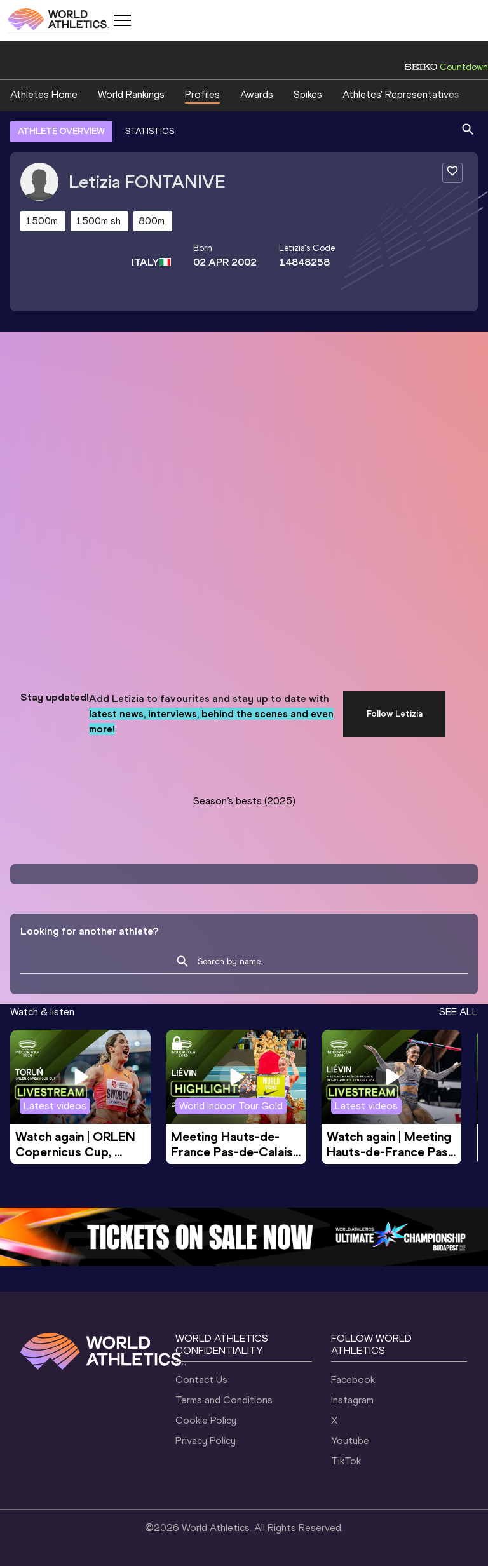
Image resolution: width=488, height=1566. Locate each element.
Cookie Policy (205, 1420)
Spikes (308, 94)
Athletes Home (44, 94)
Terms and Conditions (224, 1400)
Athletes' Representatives (400, 94)
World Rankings (131, 94)
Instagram (352, 1400)
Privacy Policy (205, 1440)
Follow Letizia (395, 713)
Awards (256, 94)
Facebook (353, 1380)
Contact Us (201, 1380)
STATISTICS (149, 131)
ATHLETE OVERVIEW (61, 131)
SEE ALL (458, 1012)
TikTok (346, 1461)
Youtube (350, 1440)
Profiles (202, 94)
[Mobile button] (122, 20)
